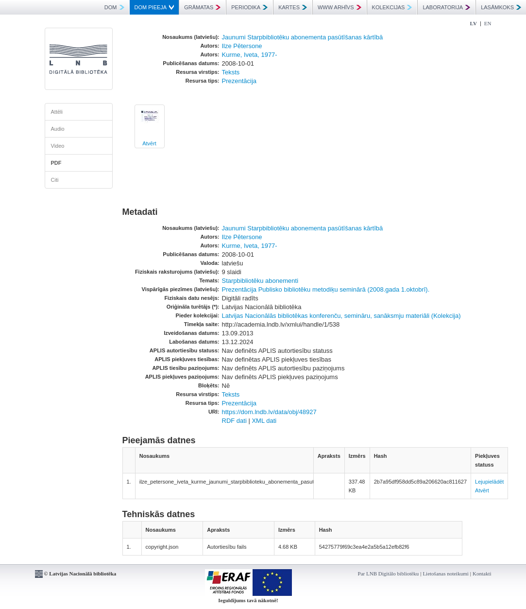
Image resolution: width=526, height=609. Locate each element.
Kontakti (482, 573)
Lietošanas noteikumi (445, 573)
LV (473, 23)
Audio (58, 129)
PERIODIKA (249, 7)
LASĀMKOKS (501, 7)
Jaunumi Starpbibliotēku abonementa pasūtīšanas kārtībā (302, 37)
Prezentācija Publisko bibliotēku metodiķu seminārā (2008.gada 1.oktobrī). (326, 289)
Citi (55, 180)
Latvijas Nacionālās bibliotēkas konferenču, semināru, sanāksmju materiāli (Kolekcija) (341, 315)
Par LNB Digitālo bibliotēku (388, 573)
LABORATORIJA (446, 7)
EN (488, 23)
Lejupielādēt (489, 482)
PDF (56, 163)
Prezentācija (239, 81)
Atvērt (149, 143)
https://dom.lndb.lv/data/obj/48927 (269, 412)
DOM (114, 7)
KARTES (292, 7)
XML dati (264, 420)
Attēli (57, 112)
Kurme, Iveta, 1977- (249, 54)
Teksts (231, 72)
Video (58, 146)
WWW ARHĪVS (339, 7)
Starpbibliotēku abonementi (260, 280)
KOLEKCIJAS (392, 7)
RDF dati (234, 420)
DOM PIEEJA (154, 7)
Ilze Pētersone (242, 46)
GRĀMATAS (202, 7)
